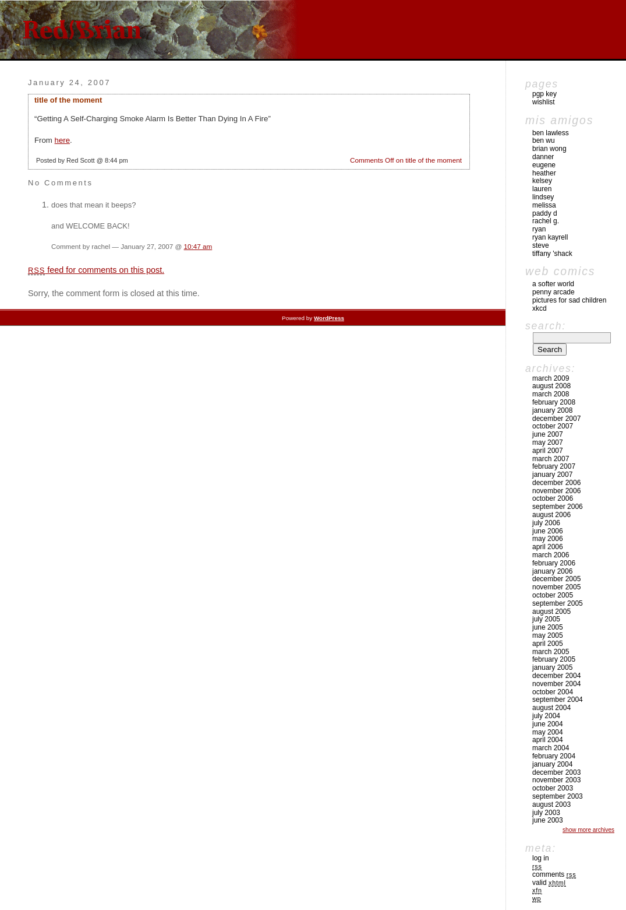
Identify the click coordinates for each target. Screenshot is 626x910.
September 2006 (557, 507)
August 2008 (551, 386)
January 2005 (552, 667)
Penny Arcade (553, 292)
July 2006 (546, 523)
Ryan (539, 229)
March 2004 (550, 748)
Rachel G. (545, 221)
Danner (543, 157)
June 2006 (547, 531)
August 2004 (551, 708)
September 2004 (557, 699)
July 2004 (546, 716)
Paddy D (544, 213)
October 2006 (552, 498)
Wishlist (543, 102)
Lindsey (543, 197)
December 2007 (556, 418)
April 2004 (547, 740)
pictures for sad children (569, 300)
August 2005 (551, 611)
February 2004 (553, 756)
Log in (540, 858)
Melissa (544, 205)
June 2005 (547, 627)
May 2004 (547, 732)
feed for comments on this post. (96, 270)
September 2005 (557, 603)
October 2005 (552, 595)
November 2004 (556, 684)
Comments (554, 874)
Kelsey (542, 181)
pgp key (544, 94)
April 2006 (547, 547)
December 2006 (556, 483)
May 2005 (547, 635)
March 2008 (550, 394)
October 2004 (552, 692)
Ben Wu (543, 140)
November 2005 (556, 587)
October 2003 (552, 788)
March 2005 (550, 652)
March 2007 (550, 459)
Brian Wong (549, 149)
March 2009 (550, 378)
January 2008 (552, 410)
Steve (540, 245)
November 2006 (556, 491)
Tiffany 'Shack (552, 254)
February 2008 (553, 402)
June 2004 (547, 724)
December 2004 (556, 676)
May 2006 (547, 539)
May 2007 (547, 442)
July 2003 (546, 813)
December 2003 (556, 772)
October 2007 (552, 426)
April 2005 (547, 644)
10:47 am (198, 246)
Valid (549, 883)
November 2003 (556, 780)
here (62, 140)
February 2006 (553, 563)
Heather (544, 173)
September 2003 (557, 796)
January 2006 (552, 571)
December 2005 (556, 579)
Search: (545, 326)
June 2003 (547, 820)
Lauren (541, 189)
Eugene (544, 165)
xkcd (539, 308)
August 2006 (551, 515)
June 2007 (547, 434)
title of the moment (68, 100)
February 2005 (553, 659)
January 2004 (552, 764)
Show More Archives (588, 830)
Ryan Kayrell (550, 237)
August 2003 (551, 804)
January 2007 (552, 474)
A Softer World (553, 284)
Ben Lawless (550, 133)
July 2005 (546, 619)
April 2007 (547, 451)
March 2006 (550, 555)
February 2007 (553, 466)
